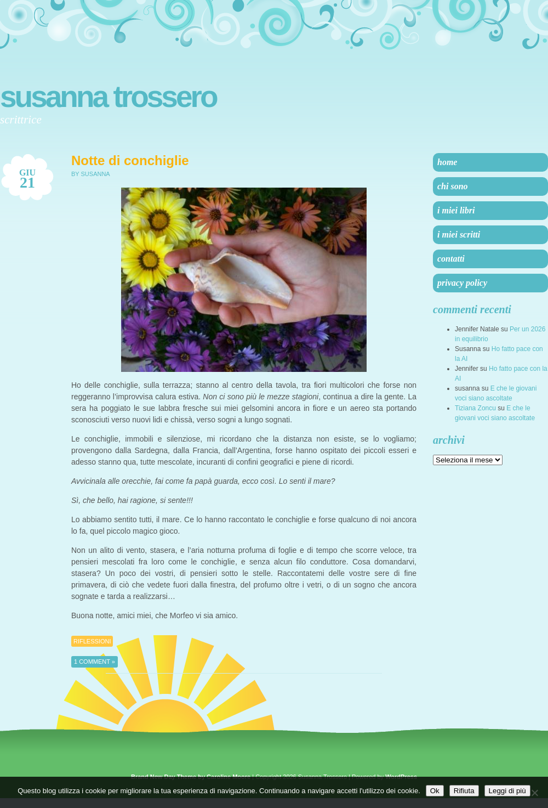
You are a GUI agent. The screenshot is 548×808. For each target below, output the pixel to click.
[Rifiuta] (534, 792)
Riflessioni (92, 641)
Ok (434, 791)
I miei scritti (458, 234)
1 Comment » (94, 661)
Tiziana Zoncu (475, 408)
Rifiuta (464, 791)
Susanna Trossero (108, 97)
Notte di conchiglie (130, 160)
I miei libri (456, 210)
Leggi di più (507, 791)
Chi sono (452, 186)
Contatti (451, 258)
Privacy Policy (462, 282)
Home (447, 162)
